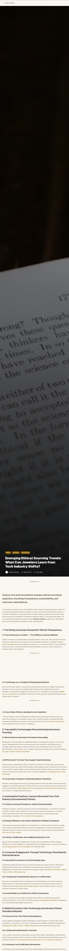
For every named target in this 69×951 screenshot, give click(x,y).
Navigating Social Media (49, 900)
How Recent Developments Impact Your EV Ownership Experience (39, 940)
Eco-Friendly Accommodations (32, 816)
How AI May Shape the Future (23, 788)
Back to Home (8, 3)
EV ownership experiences (55, 721)
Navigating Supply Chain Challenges (17, 847)
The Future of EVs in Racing (11, 833)
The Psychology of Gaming (52, 788)
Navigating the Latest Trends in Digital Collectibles (20, 926)
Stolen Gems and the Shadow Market (26, 886)
